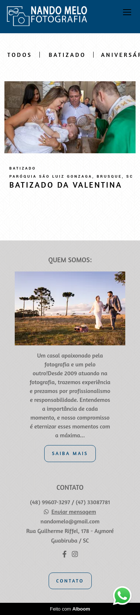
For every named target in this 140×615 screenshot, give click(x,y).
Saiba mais (70, 453)
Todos (19, 55)
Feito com (70, 609)
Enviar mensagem (73, 512)
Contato (70, 581)
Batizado (67, 55)
